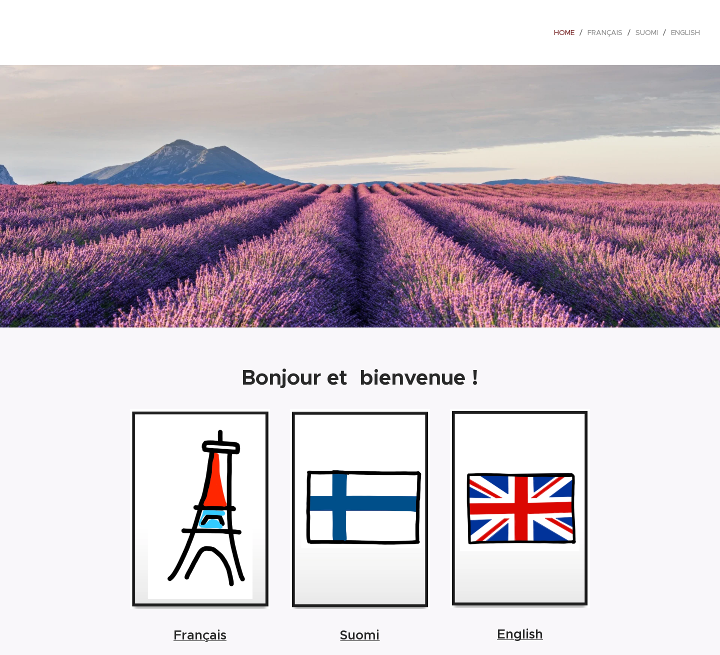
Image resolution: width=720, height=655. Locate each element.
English (520, 634)
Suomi (360, 635)
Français (200, 635)
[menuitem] (567, 32)
